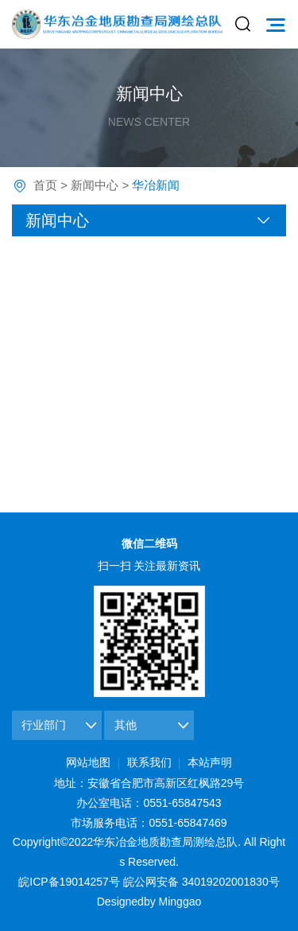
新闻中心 (94, 185)
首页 (45, 185)
